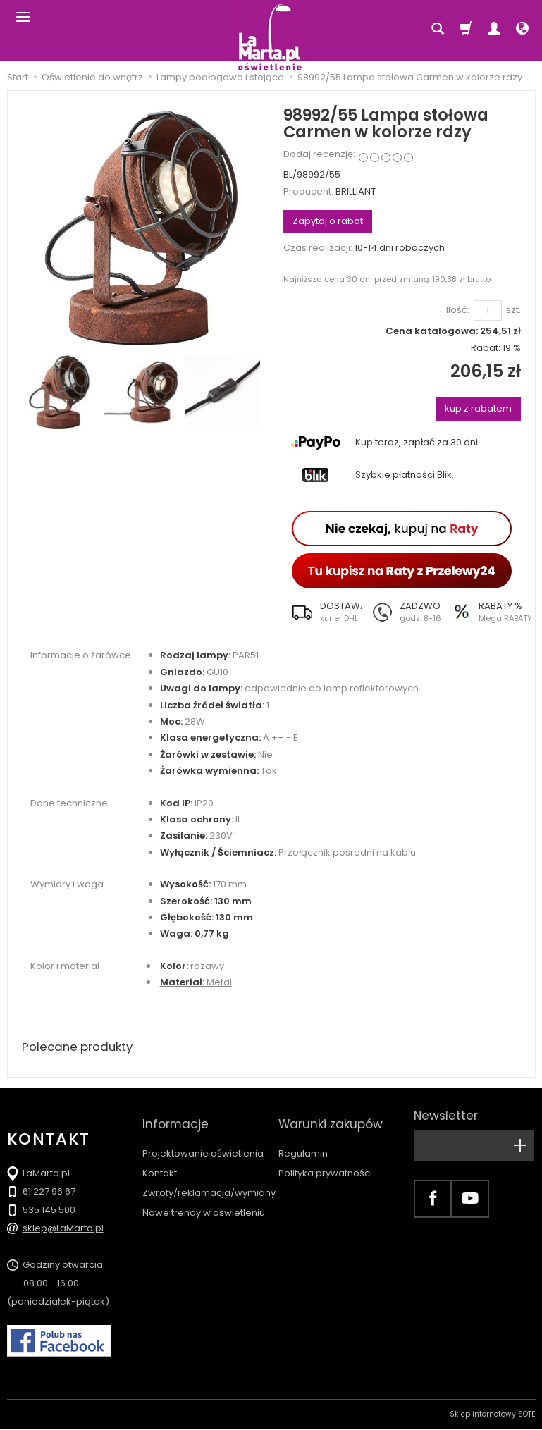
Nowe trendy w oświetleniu (203, 1200)
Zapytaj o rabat (327, 221)
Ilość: (457, 310)
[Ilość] (488, 310)
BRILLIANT (355, 191)
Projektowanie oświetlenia (203, 1140)
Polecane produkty (81, 1047)
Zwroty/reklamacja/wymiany (209, 1180)
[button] (322, 612)
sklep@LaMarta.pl (63, 1229)
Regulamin (303, 1140)
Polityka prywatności (325, 1160)
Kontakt (159, 1160)
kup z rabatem (478, 408)
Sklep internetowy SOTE (493, 1415)
